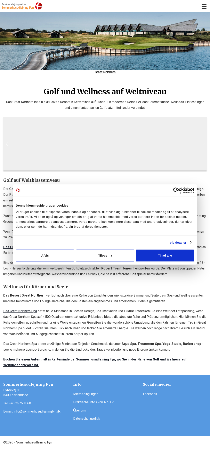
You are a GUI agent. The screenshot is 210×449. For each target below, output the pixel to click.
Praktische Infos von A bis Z (93, 402)
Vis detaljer (178, 242)
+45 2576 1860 (20, 403)
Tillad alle (165, 255)
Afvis (45, 255)
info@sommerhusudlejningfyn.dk (37, 411)
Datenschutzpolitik (86, 419)
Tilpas (105, 255)
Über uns (79, 410)
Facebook (150, 394)
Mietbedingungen (85, 394)
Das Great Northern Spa (20, 311)
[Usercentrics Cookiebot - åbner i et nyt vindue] (176, 190)
